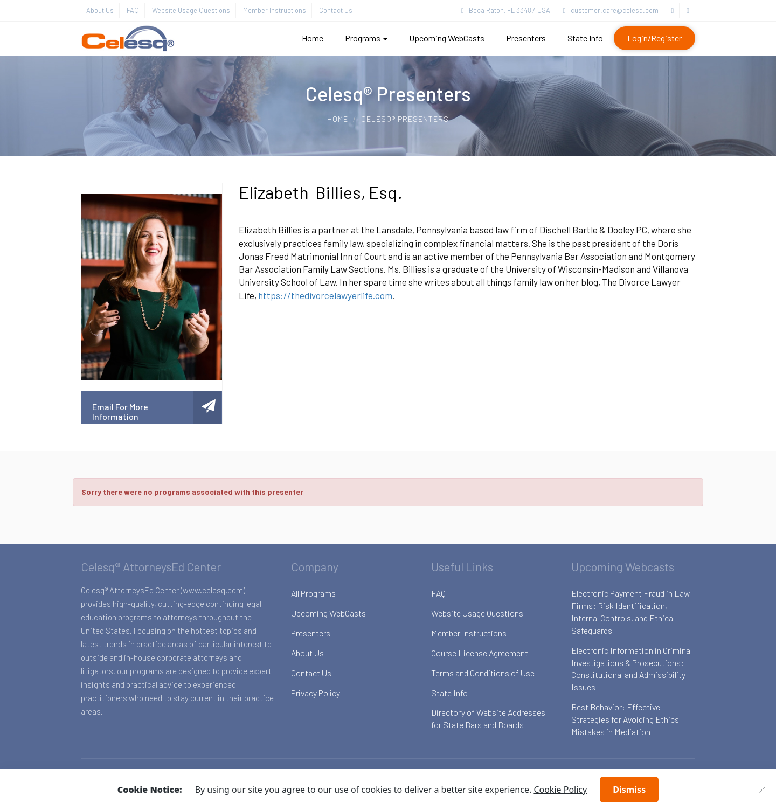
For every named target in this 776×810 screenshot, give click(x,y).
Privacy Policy (315, 693)
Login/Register (654, 38)
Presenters (526, 38)
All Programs (313, 593)
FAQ (133, 10)
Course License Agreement (479, 653)
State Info (585, 38)
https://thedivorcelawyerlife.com (325, 295)
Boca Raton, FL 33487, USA (505, 10)
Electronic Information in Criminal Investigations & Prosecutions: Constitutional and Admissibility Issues (631, 669)
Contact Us (335, 10)
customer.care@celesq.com (611, 10)
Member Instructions (274, 10)
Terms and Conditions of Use (483, 673)
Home (312, 38)
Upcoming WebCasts (446, 38)
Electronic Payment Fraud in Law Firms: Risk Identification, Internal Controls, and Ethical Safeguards (630, 611)
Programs (366, 38)
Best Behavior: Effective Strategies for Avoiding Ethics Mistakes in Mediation (625, 719)
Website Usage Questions (191, 10)
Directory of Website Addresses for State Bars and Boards (488, 718)
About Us (100, 10)
